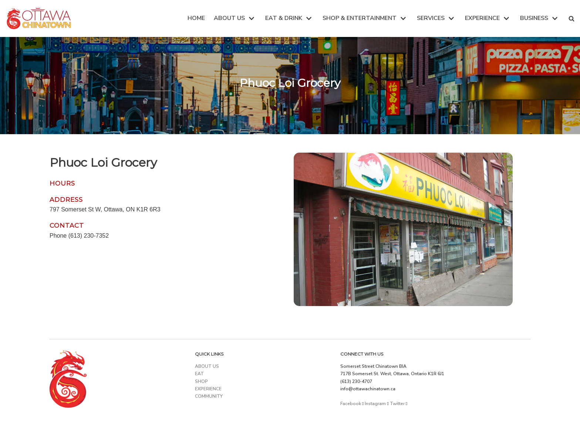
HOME (196, 18)
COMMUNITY (209, 396)
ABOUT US (207, 366)
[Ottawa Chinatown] (39, 18)
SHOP (201, 381)
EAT (199, 374)
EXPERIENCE (208, 389)
